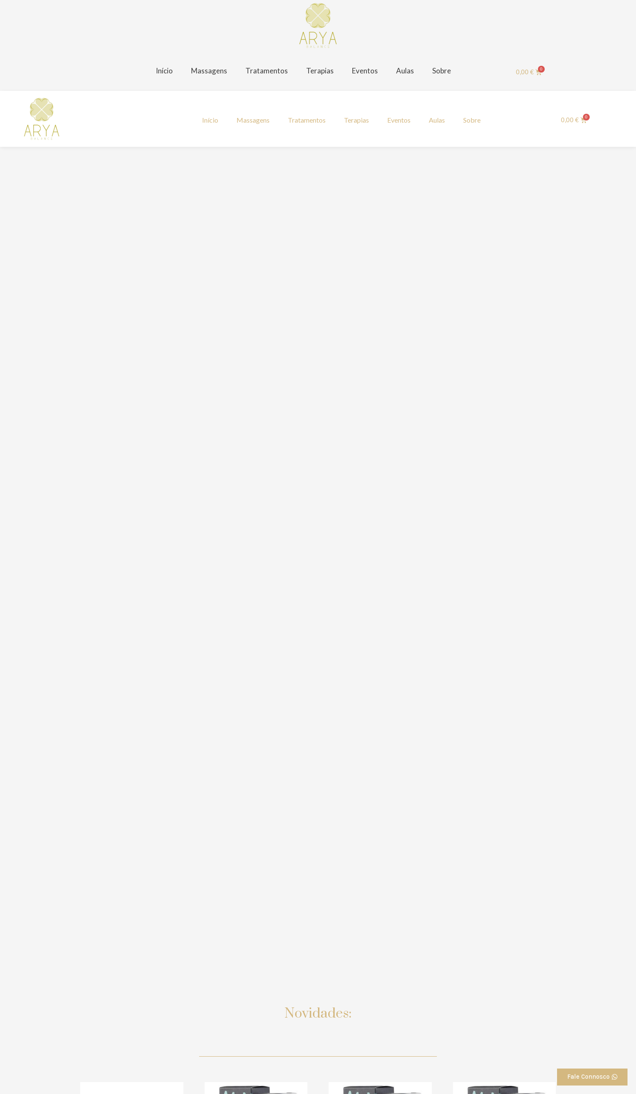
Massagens (209, 70)
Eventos (365, 70)
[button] (592, 1077)
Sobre (441, 70)
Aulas (405, 70)
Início (164, 70)
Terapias (320, 70)
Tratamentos (266, 70)
